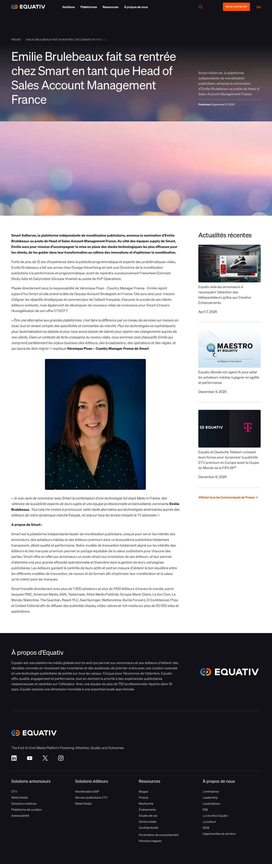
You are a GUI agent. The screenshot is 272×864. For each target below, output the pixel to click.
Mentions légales (150, 840)
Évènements (147, 809)
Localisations (211, 803)
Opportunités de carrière (219, 833)
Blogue (143, 791)
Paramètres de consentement (158, 834)
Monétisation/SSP (87, 791)
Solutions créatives (24, 803)
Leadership (210, 797)
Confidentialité (148, 827)
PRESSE (16, 39)
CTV (14, 791)
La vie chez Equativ (215, 815)
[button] (68, 7)
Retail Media (19, 797)
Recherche (146, 803)
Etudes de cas (148, 815)
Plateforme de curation (26, 809)
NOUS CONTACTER (236, 6)
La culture (209, 821)
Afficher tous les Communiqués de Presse (228, 497)
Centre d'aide (147, 821)
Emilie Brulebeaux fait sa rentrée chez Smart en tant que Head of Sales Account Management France (67, 39)
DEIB (206, 827)
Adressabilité (20, 815)
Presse (143, 797)
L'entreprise (211, 791)
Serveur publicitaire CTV (91, 797)
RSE (205, 809)
